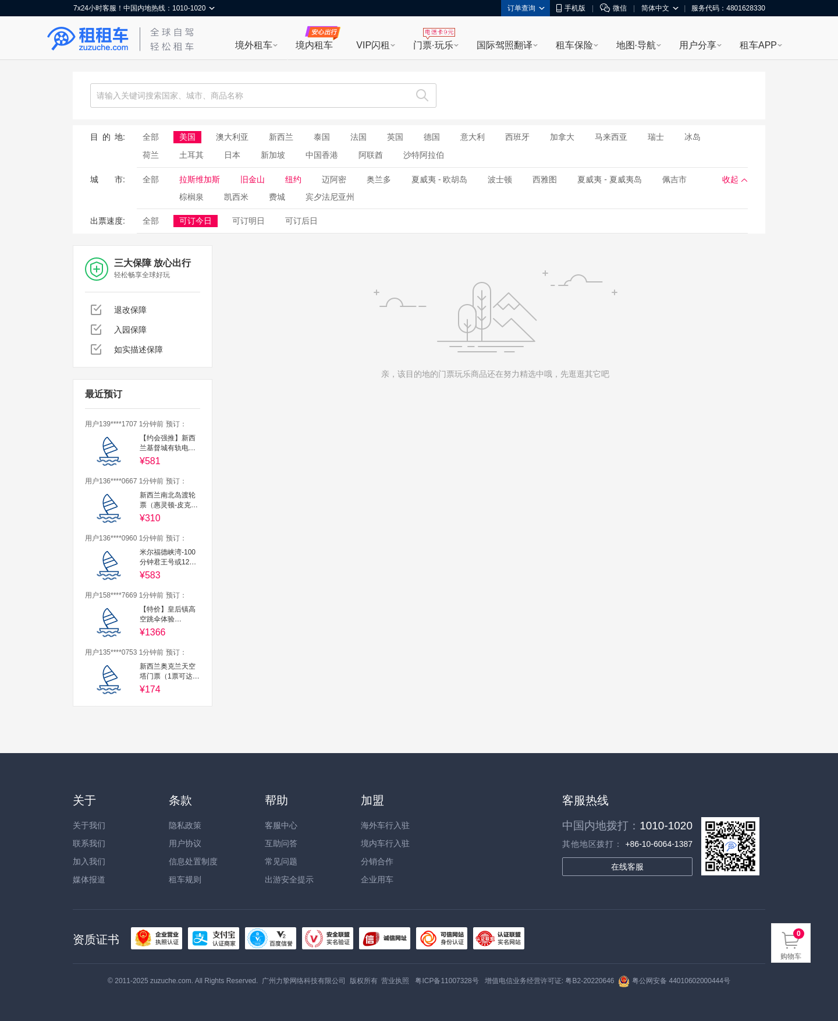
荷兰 (151, 155)
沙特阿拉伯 (423, 155)
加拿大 (562, 137)
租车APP (758, 45)
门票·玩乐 (433, 45)
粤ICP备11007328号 (446, 981)
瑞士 (656, 137)
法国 (358, 137)
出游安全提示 (289, 879)
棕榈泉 (191, 197)
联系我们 (89, 843)
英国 (395, 137)
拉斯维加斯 (199, 179)
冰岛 (692, 137)
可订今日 (195, 220)
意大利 (472, 137)
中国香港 (322, 155)
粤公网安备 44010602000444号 (674, 981)
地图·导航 (636, 45)
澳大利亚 (232, 137)
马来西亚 (611, 137)
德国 (432, 137)
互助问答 (281, 843)
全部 (151, 137)
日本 (232, 155)
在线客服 (627, 866)
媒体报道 (89, 879)
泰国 (322, 137)
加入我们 (89, 861)
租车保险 (574, 45)
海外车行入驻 (385, 825)
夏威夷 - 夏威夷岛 (609, 179)
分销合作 (377, 861)
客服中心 (281, 825)
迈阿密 (334, 179)
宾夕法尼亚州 (330, 197)
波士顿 (500, 179)
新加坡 (273, 155)
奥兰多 (379, 179)
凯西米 (236, 197)
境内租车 (314, 45)
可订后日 (301, 220)
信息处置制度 (193, 861)
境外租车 (253, 45)
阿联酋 (370, 155)
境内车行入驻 (385, 843)
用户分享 (697, 45)
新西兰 (281, 137)
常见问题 (281, 861)
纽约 (293, 179)
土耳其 (191, 155)
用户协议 (185, 843)
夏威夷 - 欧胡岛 (439, 179)
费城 (277, 197)
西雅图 (544, 179)
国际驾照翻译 (504, 45)
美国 (187, 137)
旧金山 (252, 179)
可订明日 (248, 220)
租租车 (88, 39)
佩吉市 (674, 179)
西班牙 (517, 137)
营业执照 (395, 981)
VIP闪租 (373, 45)
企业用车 (377, 879)
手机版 (570, 8)
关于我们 (89, 825)
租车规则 (185, 879)
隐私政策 (185, 825)
